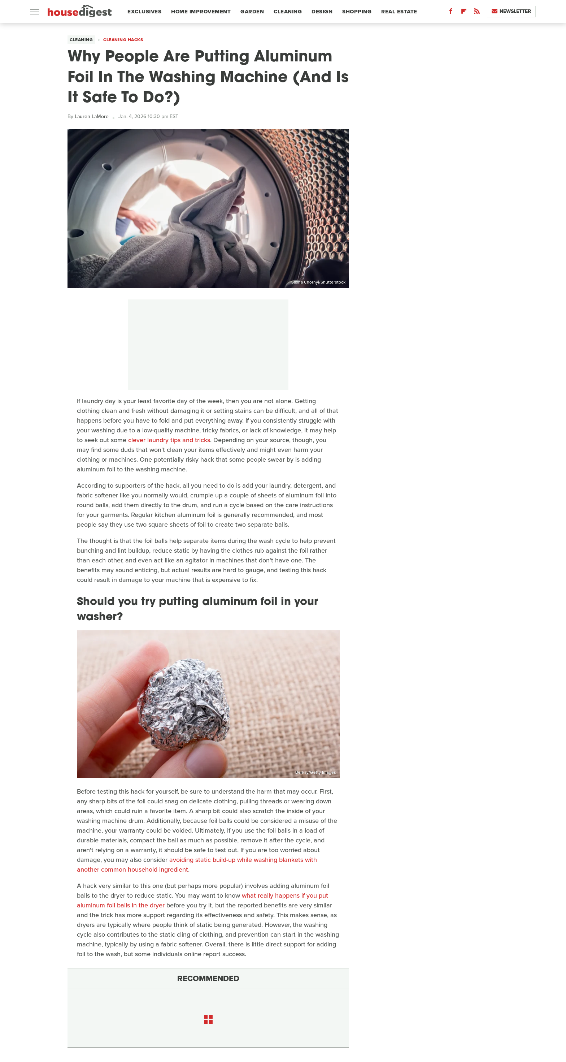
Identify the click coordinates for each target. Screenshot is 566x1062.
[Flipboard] (464, 13)
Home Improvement (201, 12)
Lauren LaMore (92, 116)
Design (322, 12)
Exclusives (144, 12)
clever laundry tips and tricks (169, 440)
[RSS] (477, 13)
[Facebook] (451, 13)
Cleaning (288, 12)
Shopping (356, 12)
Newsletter (511, 11)
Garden (252, 12)
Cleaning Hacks (123, 39)
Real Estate (399, 12)
